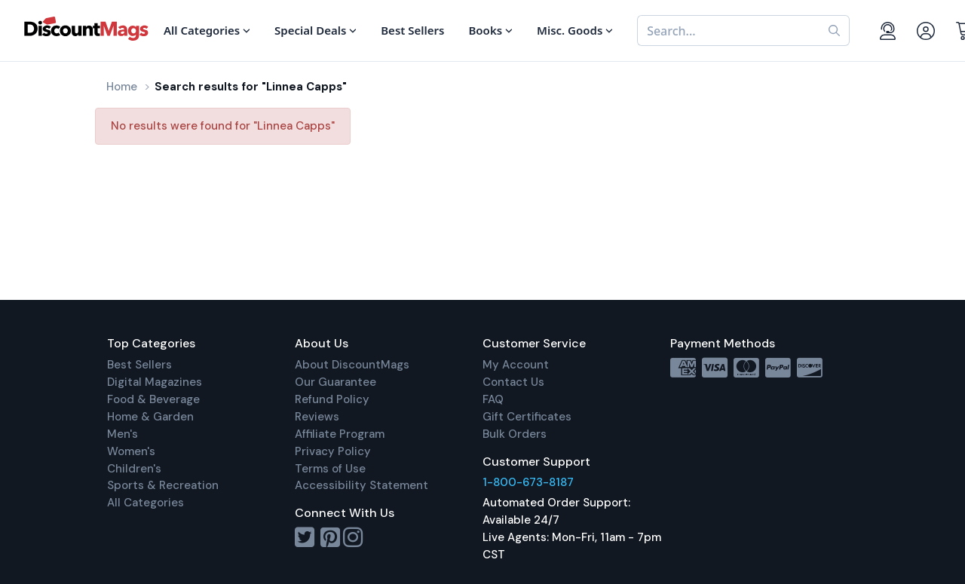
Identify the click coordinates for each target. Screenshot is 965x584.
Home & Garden (150, 416)
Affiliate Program (339, 434)
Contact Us (513, 382)
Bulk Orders (514, 434)
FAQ (493, 399)
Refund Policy (332, 399)
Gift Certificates (526, 416)
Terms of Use (330, 468)
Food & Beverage (153, 399)
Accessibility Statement (361, 485)
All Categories (145, 502)
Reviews (317, 416)
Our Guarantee (335, 382)
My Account (515, 364)
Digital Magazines (154, 382)
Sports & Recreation (163, 485)
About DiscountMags (352, 364)
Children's (134, 468)
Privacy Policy (333, 451)
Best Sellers (139, 364)
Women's (131, 451)
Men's (122, 434)
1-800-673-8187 (528, 482)
